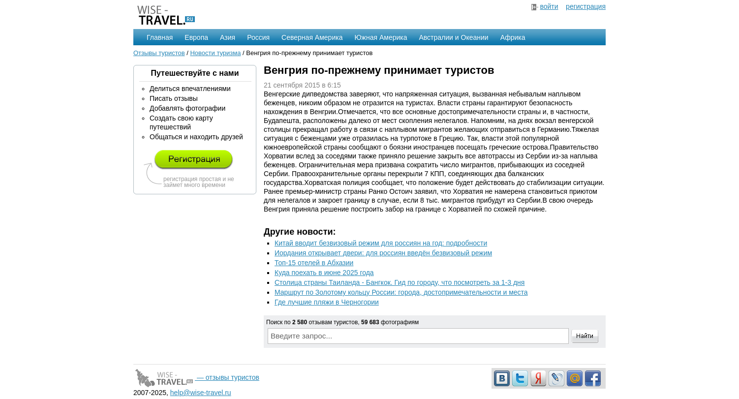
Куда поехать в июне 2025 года (324, 272)
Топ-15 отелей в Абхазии (314, 263)
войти (549, 6)
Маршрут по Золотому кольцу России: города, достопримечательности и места (401, 292)
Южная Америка (380, 37)
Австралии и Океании (454, 37)
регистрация (586, 6)
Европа (196, 37)
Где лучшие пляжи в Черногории (327, 302)
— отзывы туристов (196, 377)
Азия (227, 37)
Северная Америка (311, 37)
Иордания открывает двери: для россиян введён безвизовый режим (383, 253)
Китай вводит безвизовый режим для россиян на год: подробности (381, 243)
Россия (258, 37)
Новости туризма (215, 53)
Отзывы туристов (159, 53)
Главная (160, 37)
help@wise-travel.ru (200, 393)
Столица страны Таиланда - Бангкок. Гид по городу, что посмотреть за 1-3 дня (399, 282)
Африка (512, 37)
